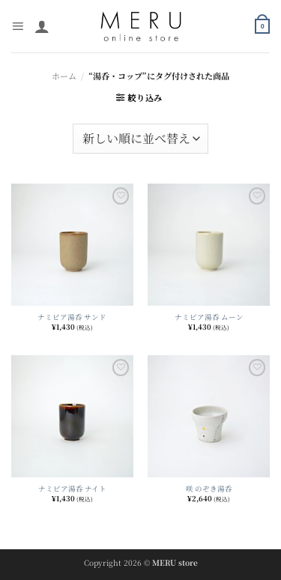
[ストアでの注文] (140, 139)
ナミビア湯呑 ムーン (209, 316)
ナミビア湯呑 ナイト (72, 488)
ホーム (64, 76)
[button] (17, 26)
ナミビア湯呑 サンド (71, 316)
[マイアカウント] (41, 26)
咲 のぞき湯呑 (209, 488)
